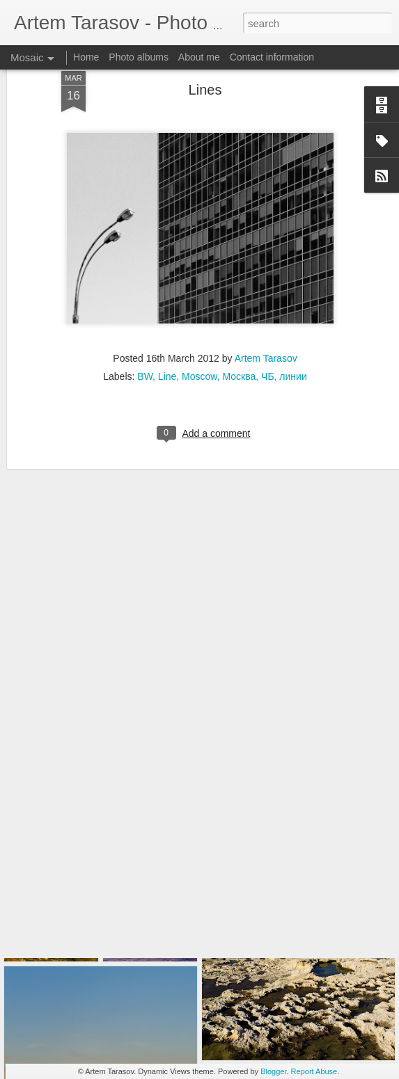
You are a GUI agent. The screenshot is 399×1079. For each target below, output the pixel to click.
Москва (239, 319)
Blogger (273, 1071)
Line (167, 319)
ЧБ (267, 319)
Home (86, 57)
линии (292, 319)
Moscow (199, 319)
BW (144, 319)
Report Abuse (314, 1071)
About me (199, 57)
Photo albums (139, 57)
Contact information (272, 57)
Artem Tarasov (266, 301)
